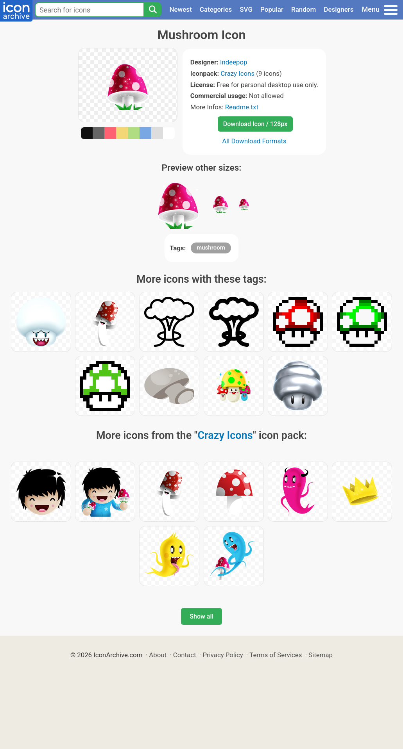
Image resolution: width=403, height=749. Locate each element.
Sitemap (320, 655)
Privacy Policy (222, 655)
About (158, 655)
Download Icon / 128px (255, 124)
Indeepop (233, 62)
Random (303, 9)
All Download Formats (254, 141)
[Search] (152, 9)
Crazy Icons (237, 73)
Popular (271, 9)
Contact (184, 655)
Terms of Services (275, 655)
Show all (201, 616)
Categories (216, 9)
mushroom (211, 247)
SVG (246, 9)
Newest (180, 9)
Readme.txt (241, 107)
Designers (338, 9)
